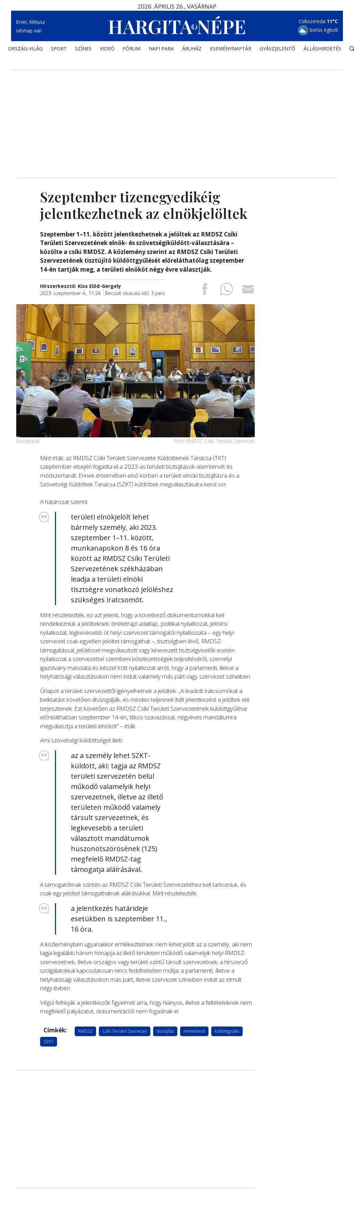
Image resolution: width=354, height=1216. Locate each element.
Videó (107, 50)
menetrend (194, 1031)
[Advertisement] (177, 119)
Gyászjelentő (277, 50)
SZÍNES (83, 50)
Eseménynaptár (230, 50)
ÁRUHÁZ (192, 50)
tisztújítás (165, 1031)
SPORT (59, 50)
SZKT (49, 1041)
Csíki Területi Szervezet (124, 1031)
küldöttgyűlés (227, 1031)
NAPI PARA (161, 50)
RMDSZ (85, 1031)
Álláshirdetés (322, 50)
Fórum (131, 50)
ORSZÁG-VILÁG (25, 50)
